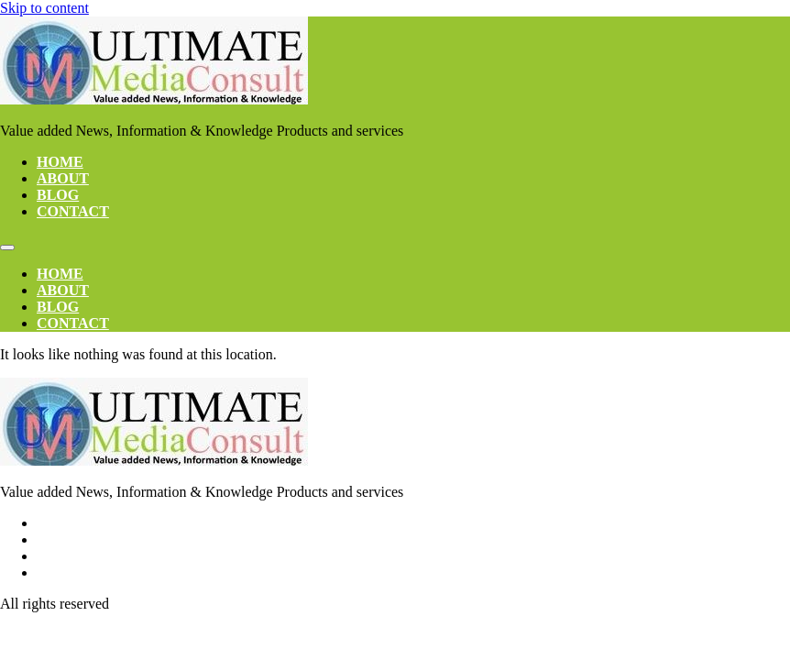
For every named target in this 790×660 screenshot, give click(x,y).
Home (60, 162)
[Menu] (7, 247)
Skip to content (44, 8)
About (63, 178)
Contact (73, 211)
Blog (58, 195)
